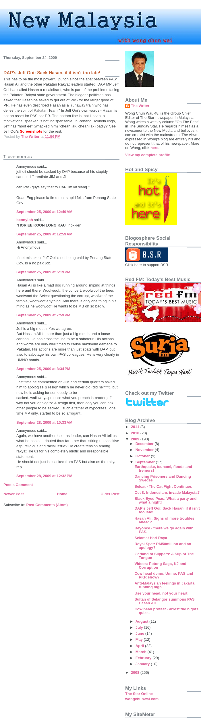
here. (154, 148)
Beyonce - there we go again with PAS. (163, 530)
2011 (135, 427)
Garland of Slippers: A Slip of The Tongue (164, 556)
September (146, 462)
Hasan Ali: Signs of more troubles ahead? (164, 520)
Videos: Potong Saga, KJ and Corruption (160, 566)
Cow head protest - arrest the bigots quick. (166, 611)
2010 (135, 433)
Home (62, 494)
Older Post (109, 494)
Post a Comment (18, 485)
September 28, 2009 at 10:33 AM (44, 422)
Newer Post (13, 494)
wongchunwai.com (142, 699)
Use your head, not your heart (160, 593)
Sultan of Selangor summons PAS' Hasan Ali (164, 601)
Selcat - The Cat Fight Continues (163, 486)
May (140, 639)
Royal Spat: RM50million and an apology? (162, 546)
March (142, 652)
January (143, 664)
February (144, 658)
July (140, 627)
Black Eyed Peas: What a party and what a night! (165, 500)
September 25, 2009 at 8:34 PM (43, 369)
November (145, 450)
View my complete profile (147, 155)
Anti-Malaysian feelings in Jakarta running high (164, 585)
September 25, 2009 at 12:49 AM (44, 212)
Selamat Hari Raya (150, 538)
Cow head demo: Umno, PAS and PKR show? (163, 575)
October (143, 456)
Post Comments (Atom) (47, 505)
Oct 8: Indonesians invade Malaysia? (167, 492)
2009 (135, 439)
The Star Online (139, 694)
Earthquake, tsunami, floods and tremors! (163, 468)
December (145, 444)
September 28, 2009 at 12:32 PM (44, 476)
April (140, 646)
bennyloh (24, 220)
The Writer (140, 106)
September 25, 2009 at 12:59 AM (44, 234)
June (140, 633)
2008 (135, 672)
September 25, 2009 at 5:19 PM (43, 272)
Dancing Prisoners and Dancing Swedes (162, 478)
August (142, 621)
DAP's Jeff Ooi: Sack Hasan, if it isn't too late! (167, 510)
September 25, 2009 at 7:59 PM (43, 315)
